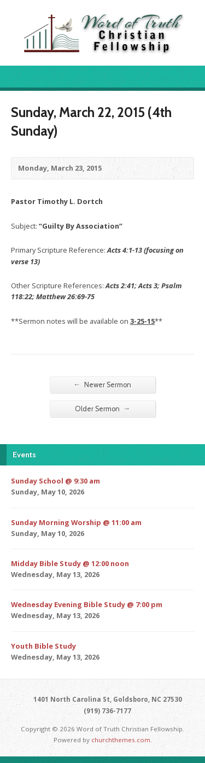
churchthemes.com (120, 740)
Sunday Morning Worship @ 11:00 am (76, 522)
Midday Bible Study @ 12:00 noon (70, 563)
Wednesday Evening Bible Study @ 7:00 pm (86, 604)
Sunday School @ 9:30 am (55, 481)
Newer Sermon (103, 384)
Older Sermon (103, 408)
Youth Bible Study (43, 646)
